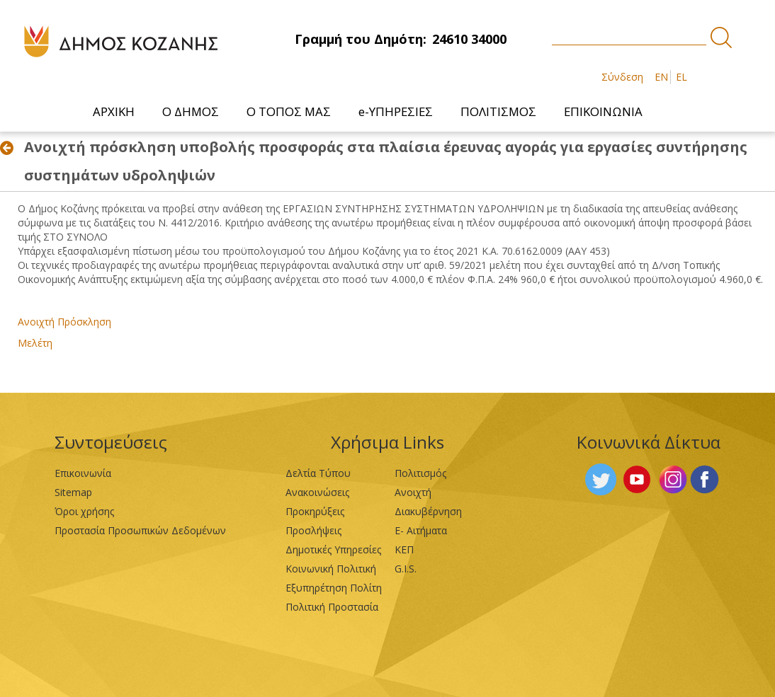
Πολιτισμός (420, 473)
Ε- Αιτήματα (421, 530)
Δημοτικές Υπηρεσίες (333, 549)
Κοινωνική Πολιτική (330, 568)
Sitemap (73, 492)
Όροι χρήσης (84, 511)
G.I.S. (406, 568)
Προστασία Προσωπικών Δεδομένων (140, 530)
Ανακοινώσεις (317, 492)
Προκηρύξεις (314, 511)
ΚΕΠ (404, 549)
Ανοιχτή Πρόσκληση (64, 321)
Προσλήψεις (313, 530)
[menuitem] (114, 111)
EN (661, 76)
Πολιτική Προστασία (331, 607)
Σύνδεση (622, 76)
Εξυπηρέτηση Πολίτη (333, 587)
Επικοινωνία (83, 473)
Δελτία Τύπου (318, 473)
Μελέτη (35, 343)
